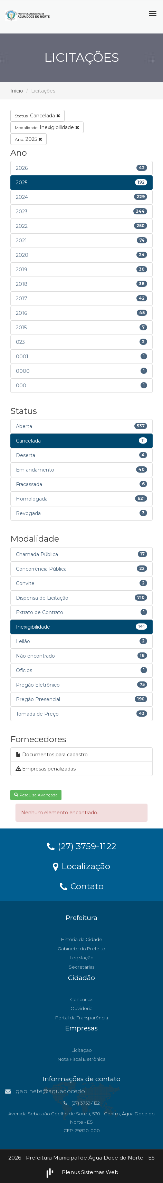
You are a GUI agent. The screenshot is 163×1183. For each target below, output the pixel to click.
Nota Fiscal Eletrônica (82, 1059)
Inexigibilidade (47, 127)
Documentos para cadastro (52, 755)
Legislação (82, 957)
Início (16, 91)
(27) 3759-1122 (81, 846)
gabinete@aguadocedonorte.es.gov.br (66, 1091)
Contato (82, 886)
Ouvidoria (81, 1008)
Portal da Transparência (81, 1017)
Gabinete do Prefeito (81, 948)
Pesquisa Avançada (36, 794)
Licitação (81, 1050)
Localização (81, 866)
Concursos (81, 999)
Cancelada (37, 116)
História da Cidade (81, 939)
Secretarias (81, 967)
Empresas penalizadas (46, 769)
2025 (28, 139)
